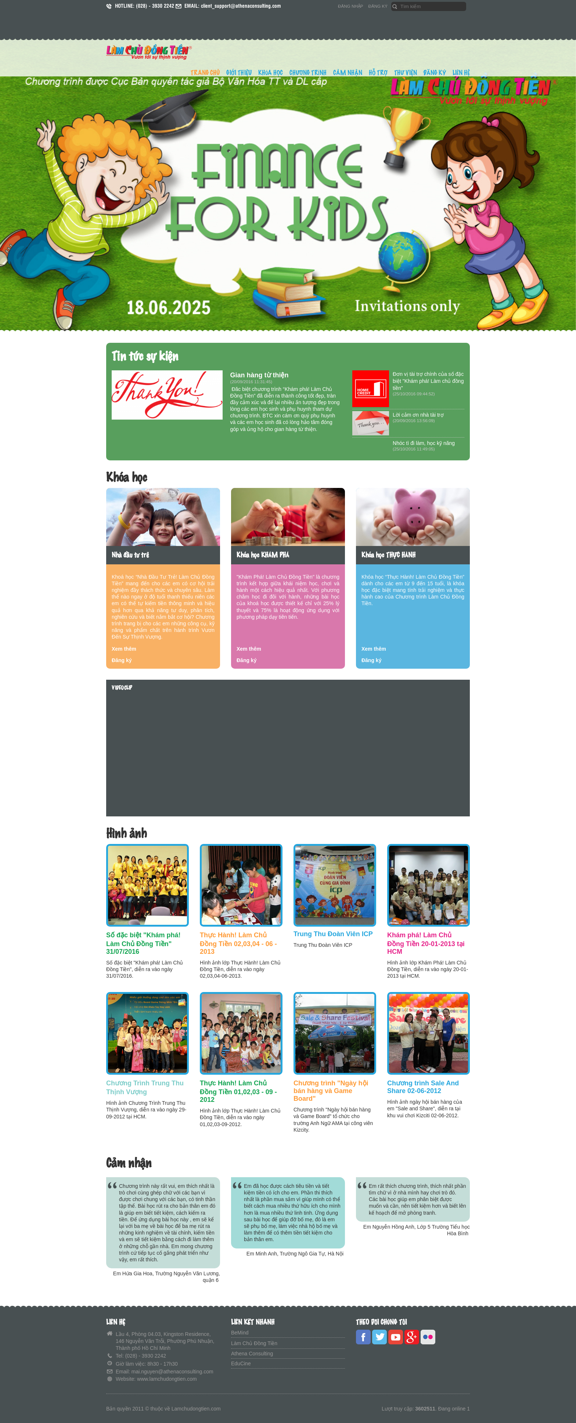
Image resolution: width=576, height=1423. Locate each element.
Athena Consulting (252, 1353)
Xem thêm (124, 649)
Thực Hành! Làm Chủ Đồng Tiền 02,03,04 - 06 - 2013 (238, 943)
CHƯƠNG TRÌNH (308, 72)
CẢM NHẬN (347, 72)
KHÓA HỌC (270, 72)
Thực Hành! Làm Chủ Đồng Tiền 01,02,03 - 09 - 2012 (238, 1091)
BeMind (239, 1333)
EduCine (241, 1363)
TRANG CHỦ (205, 72)
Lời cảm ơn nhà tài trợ (418, 415)
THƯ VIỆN (405, 72)
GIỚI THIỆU (239, 72)
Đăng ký (122, 660)
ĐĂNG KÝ (378, 6)
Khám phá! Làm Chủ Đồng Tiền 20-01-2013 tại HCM (426, 943)
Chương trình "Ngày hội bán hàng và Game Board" (331, 1090)
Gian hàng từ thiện (259, 375)
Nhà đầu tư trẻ (130, 555)
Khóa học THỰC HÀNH (388, 555)
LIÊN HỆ (461, 72)
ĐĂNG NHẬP (350, 6)
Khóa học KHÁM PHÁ (263, 555)
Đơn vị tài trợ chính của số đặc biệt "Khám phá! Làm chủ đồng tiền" (428, 381)
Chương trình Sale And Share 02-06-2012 (423, 1087)
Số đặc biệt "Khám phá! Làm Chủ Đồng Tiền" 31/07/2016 (143, 943)
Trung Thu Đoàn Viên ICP (333, 934)
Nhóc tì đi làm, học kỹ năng (424, 443)
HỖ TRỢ (378, 72)
